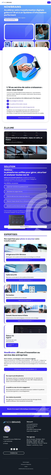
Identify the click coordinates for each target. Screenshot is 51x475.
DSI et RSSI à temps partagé (34, 429)
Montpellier (29, 441)
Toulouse (40, 443)
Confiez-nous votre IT (25, 260)
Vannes (45, 443)
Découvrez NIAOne (25, 226)
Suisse (40, 445)
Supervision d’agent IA (32, 431)
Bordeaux (38, 439)
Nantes (35, 441)
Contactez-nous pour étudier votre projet (25, 414)
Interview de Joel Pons (11, 19)
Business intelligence (32, 425)
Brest (43, 439)
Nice (39, 441)
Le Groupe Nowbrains (32, 424)
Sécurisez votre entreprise (25, 280)
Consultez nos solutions (12, 345)
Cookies (26, 466)
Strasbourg (34, 443)
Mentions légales (26, 462)
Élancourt (29, 440)
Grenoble (35, 440)
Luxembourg (35, 445)
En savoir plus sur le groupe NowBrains (25, 369)
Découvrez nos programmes (26, 300)
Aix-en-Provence (31, 439)
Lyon (42, 440)
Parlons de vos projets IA (25, 118)
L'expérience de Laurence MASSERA (14, 142)
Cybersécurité (30, 427)
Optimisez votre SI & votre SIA (25, 321)
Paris (42, 441)
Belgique (29, 445)
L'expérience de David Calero (13, 156)
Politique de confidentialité (26, 464)
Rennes (28, 443)
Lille (39, 440)
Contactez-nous (13, 453)
